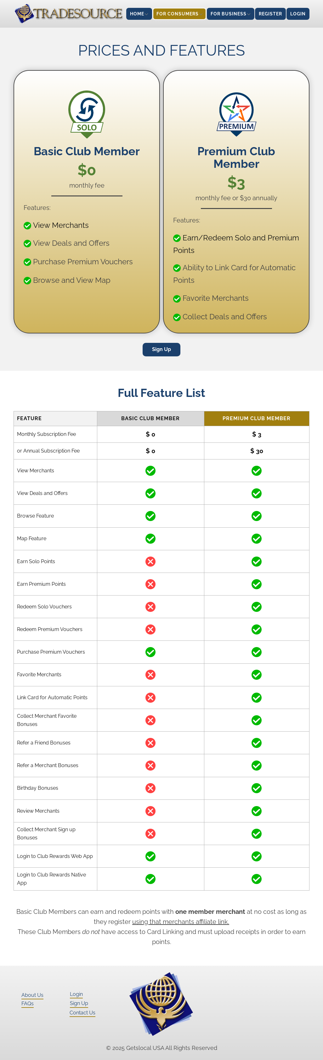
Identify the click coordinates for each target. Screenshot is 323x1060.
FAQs (27, 1004)
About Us (32, 995)
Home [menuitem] (137, 13)
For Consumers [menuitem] (177, 13)
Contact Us (82, 1013)
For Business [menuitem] (228, 13)
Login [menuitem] (298, 13)
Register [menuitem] (270, 13)
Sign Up (161, 349)
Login (76, 994)
